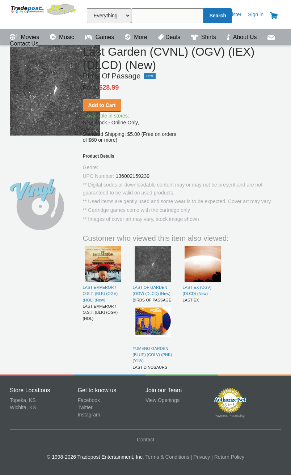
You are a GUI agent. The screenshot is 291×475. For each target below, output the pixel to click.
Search (217, 15)
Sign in (255, 14)
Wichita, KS (23, 407)
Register (232, 14)
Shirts (204, 37)
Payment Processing (230, 416)
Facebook (89, 400)
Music (63, 37)
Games (100, 37)
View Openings (163, 400)
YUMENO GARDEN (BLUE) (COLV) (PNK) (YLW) (152, 354)
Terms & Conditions (167, 457)
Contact (145, 439)
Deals (170, 37)
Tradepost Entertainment (44, 13)
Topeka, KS (23, 400)
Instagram (89, 415)
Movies (25, 37)
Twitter (85, 407)
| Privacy (200, 457)
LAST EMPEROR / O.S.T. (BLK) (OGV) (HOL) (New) (100, 293)
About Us (242, 37)
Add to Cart (102, 105)
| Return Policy (227, 457)
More (137, 37)
